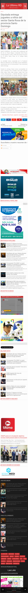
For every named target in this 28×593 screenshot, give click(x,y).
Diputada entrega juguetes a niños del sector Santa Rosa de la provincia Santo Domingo (13, 20)
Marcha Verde (16, 561)
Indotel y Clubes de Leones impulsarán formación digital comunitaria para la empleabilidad (16, 387)
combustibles (15, 558)
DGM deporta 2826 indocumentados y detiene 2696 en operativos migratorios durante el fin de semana (16, 283)
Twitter (22, 561)
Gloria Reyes (10, 115)
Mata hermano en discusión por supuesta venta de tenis (16, 545)
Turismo (17, 556)
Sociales (17, 554)
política (9, 558)
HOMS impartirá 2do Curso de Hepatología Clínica (13, 374)
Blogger (14, 591)
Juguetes (16, 115)
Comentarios (5, 148)
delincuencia (9, 563)
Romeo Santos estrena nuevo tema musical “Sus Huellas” (15, 273)
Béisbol (3, 563)
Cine (21, 558)
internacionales (4, 556)
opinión (11, 556)
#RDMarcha (16, 563)
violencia (3, 561)
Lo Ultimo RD (14, 5)
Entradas (4, 145)
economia (22, 556)
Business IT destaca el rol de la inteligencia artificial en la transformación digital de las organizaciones (16, 245)
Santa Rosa (24, 116)
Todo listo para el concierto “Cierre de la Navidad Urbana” (16, 532)
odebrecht (3, 558)
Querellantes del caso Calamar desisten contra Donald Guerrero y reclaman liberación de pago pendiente (16, 255)
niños (25, 115)
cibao (25, 558)
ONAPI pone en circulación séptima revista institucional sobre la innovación (14, 437)
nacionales (21, 115)
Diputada (4, 115)
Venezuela (9, 561)
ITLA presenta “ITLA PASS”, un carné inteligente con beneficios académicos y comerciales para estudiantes (16, 265)
